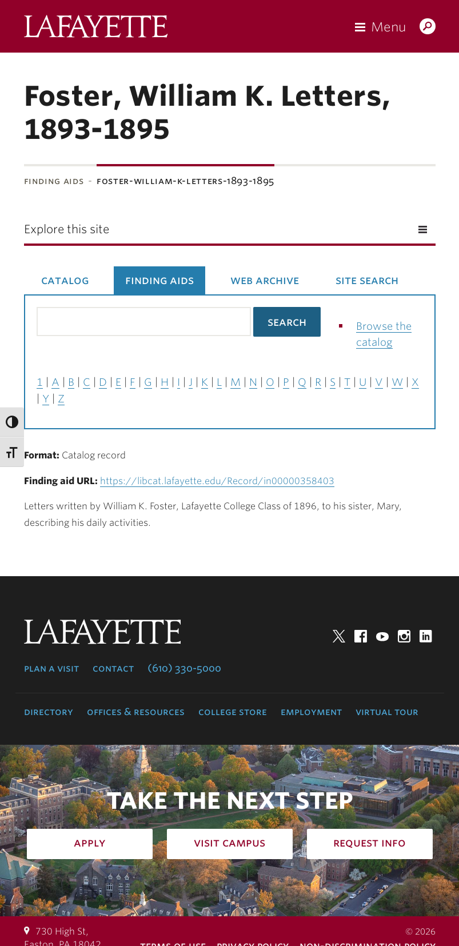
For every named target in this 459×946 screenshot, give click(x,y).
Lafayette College (95, 29)
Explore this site (66, 229)
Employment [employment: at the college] (311, 711)
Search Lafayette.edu (428, 27)
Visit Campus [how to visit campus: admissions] (229, 842)
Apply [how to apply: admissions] (90, 842)
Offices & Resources (136, 711)
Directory (48, 711)
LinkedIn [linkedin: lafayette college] (426, 636)
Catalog (65, 280)
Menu (388, 26)
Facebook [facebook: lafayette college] (360, 636)
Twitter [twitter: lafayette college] (339, 636)
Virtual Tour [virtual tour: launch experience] (387, 711)
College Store (232, 711)
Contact (113, 668)
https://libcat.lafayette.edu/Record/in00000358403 (217, 481)
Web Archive (264, 280)
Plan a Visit (51, 668)
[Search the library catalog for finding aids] (144, 321)
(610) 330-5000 (184, 668)
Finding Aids (54, 180)
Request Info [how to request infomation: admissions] (369, 842)
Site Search (367, 280)
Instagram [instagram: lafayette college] (404, 636)
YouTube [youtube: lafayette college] (382, 636)
